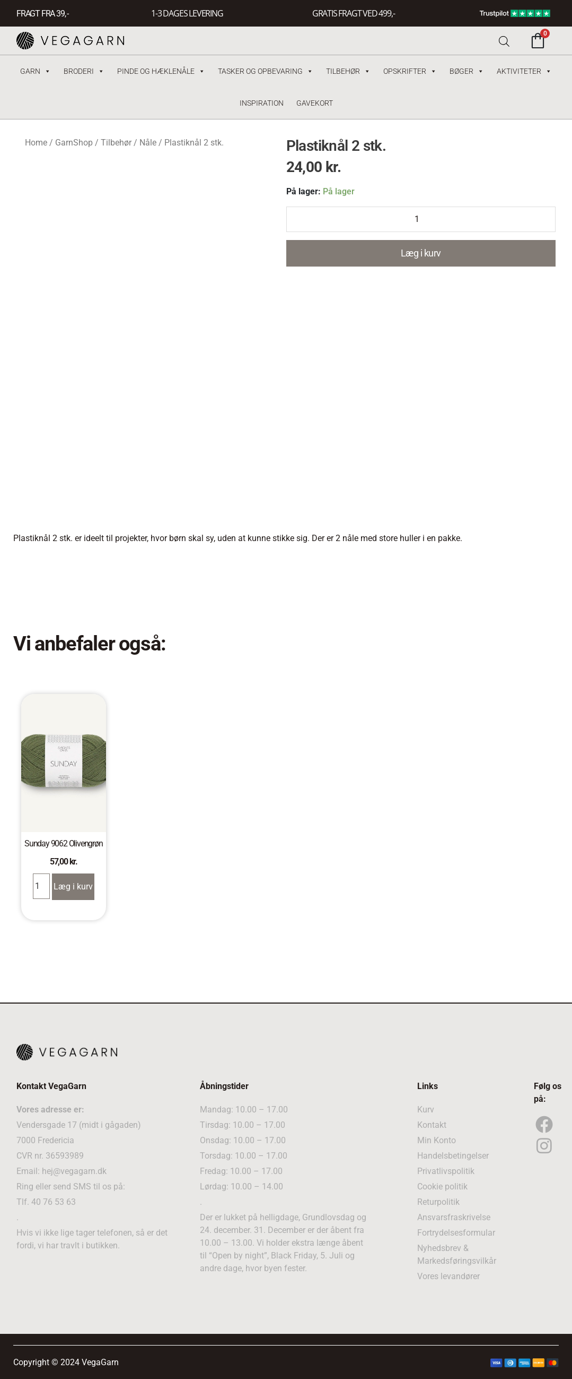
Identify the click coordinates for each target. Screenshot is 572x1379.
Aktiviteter (524, 71)
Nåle (147, 143)
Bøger (467, 71)
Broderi (84, 71)
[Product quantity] (421, 219)
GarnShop (74, 143)
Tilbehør (348, 71)
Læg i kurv (421, 253)
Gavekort (314, 103)
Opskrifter (410, 71)
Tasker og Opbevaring (265, 71)
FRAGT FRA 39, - (42, 13)
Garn (35, 71)
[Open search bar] (504, 40)
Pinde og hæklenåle (161, 71)
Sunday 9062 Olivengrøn (63, 843)
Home (36, 143)
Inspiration (262, 103)
